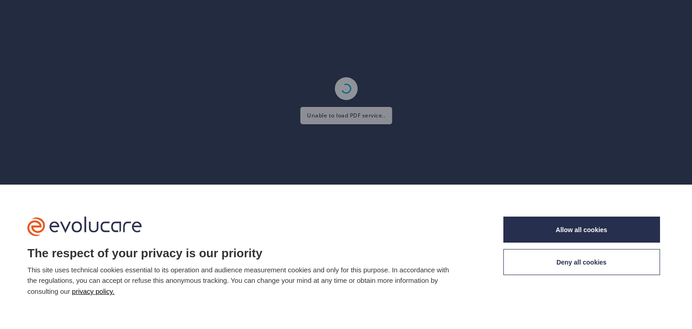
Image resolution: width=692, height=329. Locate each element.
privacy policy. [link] (93, 291)
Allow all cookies (581, 229)
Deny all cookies (581, 262)
